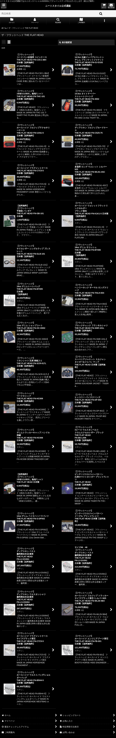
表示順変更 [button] (65, 42)
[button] (4, 6)
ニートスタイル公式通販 (58, 5)
